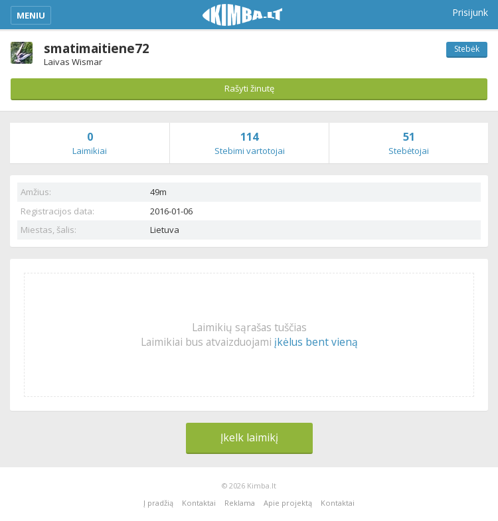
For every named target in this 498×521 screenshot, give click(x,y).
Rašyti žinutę (249, 88)
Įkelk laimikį (249, 437)
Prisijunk (470, 12)
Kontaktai (199, 503)
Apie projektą (288, 503)
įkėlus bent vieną (316, 342)
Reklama (239, 503)
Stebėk (466, 48)
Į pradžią (158, 503)
